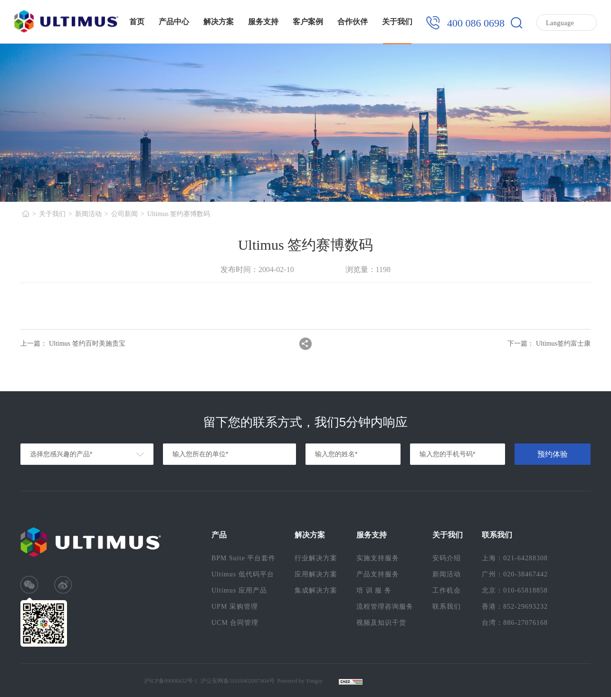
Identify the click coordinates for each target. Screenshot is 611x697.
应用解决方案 (316, 574)
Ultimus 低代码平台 (242, 574)
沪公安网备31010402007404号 (237, 681)
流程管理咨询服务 (384, 606)
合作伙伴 (352, 22)
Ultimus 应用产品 (239, 590)
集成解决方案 (316, 590)
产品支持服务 (377, 574)
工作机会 (446, 590)
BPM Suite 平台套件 (243, 558)
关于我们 (397, 22)
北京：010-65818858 (515, 590)
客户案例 (308, 22)
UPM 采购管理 (234, 606)
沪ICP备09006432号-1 (171, 681)
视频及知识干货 (381, 622)
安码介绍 (446, 558)
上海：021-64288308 (515, 558)
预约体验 (552, 454)
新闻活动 (88, 213)
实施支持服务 (377, 558)
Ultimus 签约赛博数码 (178, 213)
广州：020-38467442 (515, 574)
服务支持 (263, 22)
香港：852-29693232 (515, 606)
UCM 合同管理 (234, 622)
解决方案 (218, 22)
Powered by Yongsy (300, 681)
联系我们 (446, 606)
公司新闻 (124, 213)
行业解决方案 (316, 558)
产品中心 (174, 22)
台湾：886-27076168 (515, 622)
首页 (136, 22)
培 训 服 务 (373, 590)
